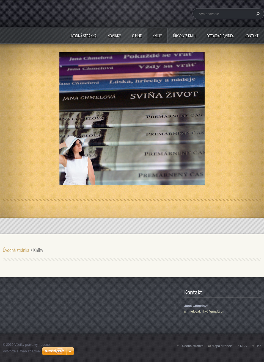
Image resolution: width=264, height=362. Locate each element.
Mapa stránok (222, 346)
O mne (137, 35)
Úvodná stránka (83, 35)
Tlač (258, 346)
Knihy (157, 35)
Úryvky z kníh (184, 35)
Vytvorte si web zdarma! (22, 351)
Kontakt (251, 35)
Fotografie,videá (220, 35)
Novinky (114, 35)
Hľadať (257, 14)
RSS (243, 346)
